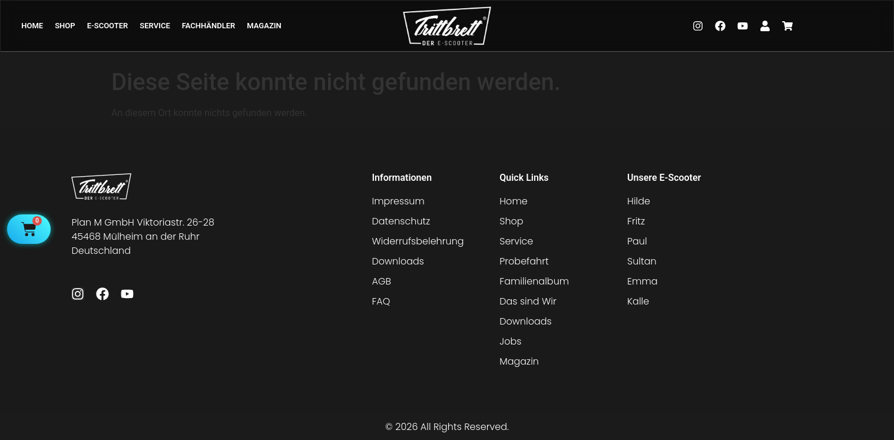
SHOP (65, 25)
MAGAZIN (264, 25)
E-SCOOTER (107, 25)
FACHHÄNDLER (209, 25)
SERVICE (155, 25)
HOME (32, 25)
